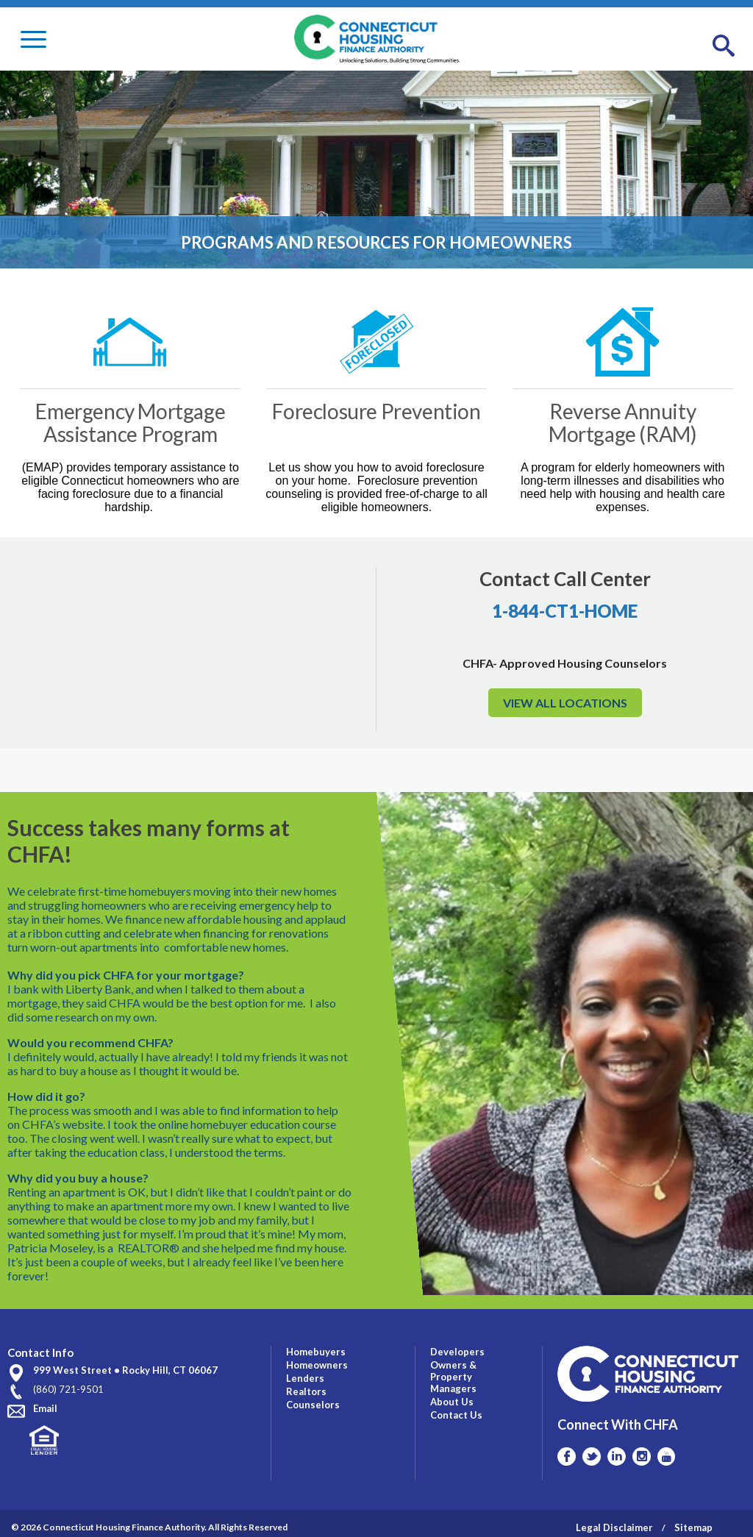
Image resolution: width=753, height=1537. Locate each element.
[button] (724, 46)
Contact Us (456, 1406)
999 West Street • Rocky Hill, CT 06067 (125, 1362)
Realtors (306, 1382)
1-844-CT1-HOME (565, 610)
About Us (452, 1393)
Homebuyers (316, 1343)
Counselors (313, 1396)
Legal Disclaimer (614, 1518)
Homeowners (317, 1356)
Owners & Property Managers (453, 1368)
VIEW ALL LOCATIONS (565, 703)
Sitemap (693, 1518)
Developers (457, 1343)
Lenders (305, 1369)
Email (45, 1400)
